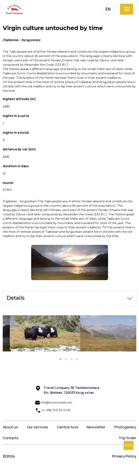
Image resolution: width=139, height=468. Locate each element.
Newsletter (96, 427)
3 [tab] (71, 359)
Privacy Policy (124, 456)
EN (108, 9)
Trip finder (127, 437)
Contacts (11, 437)
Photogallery (125, 427)
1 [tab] (60, 359)
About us (10, 427)
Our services (37, 427)
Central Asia (67, 427)
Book (128, 445)
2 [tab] (66, 359)
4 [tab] (77, 359)
